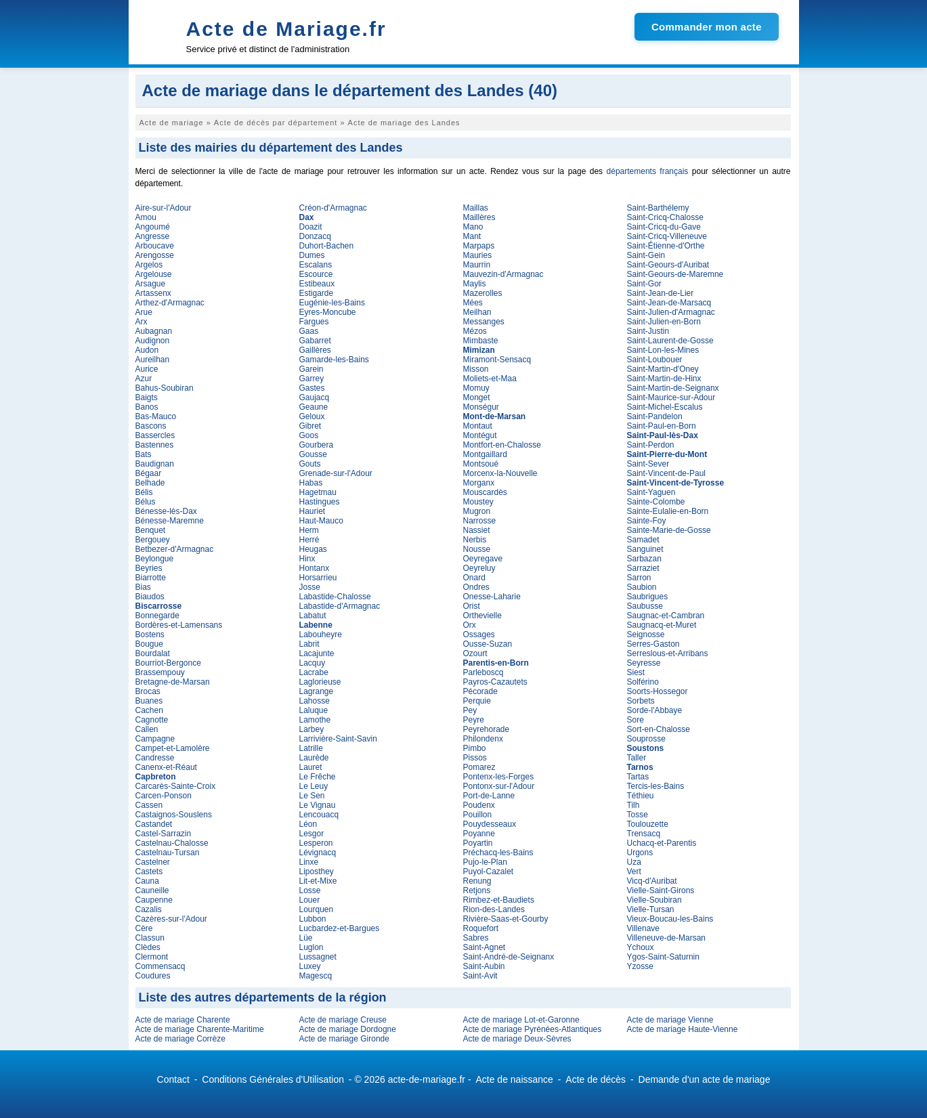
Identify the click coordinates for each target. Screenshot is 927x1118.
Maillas (475, 208)
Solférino (643, 682)
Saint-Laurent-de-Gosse (670, 340)
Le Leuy (313, 786)
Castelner (152, 862)
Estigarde (316, 293)
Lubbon (312, 919)
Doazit (310, 227)
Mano (473, 227)
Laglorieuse (320, 682)
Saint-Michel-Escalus (665, 407)
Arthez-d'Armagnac (169, 302)
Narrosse (479, 520)
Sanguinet (645, 549)
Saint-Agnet (484, 947)
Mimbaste (480, 340)
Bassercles (155, 435)
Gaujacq (314, 397)
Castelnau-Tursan (167, 852)
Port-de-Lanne (489, 795)
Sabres (476, 938)
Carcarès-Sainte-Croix (175, 786)
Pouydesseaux (490, 824)
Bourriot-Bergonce (168, 663)
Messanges (483, 321)
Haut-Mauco (321, 520)
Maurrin (477, 265)
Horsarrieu (318, 577)
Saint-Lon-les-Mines (663, 350)
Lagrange (316, 691)
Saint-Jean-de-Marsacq (669, 302)
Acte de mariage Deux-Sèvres (517, 1039)
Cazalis (148, 909)
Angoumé (152, 227)
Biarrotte (150, 577)
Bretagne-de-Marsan (172, 682)
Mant (472, 236)
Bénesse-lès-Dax (166, 511)
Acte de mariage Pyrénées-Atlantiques (532, 1029)
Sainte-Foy (646, 520)
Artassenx (153, 293)
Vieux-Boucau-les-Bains (670, 919)
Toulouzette (647, 824)
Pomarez (479, 767)
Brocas (147, 691)
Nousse (477, 549)
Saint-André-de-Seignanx (509, 957)
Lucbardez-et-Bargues (339, 928)
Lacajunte (317, 653)
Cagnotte (152, 720)
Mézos (475, 331)
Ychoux (640, 947)
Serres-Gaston (653, 644)
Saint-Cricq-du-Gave (664, 227)
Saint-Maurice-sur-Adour (671, 397)
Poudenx (479, 805)
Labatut (312, 615)
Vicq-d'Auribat (652, 881)
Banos (146, 407)
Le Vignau (317, 805)
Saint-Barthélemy (658, 208)
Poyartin (478, 843)
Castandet (154, 824)
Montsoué (481, 464)
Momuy (476, 388)
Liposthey (316, 871)
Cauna (147, 881)
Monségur (481, 407)
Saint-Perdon (650, 445)
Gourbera (316, 445)
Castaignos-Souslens (173, 814)
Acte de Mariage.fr (286, 29)
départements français (648, 171)
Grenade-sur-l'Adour (335, 473)
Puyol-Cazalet (488, 871)
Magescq (315, 976)
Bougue (149, 644)
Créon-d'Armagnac (333, 208)
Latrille (311, 748)
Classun (150, 938)
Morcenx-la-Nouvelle (500, 473)
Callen (146, 729)
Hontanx (314, 568)
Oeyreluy (479, 568)
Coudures (153, 976)
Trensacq (644, 833)
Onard (474, 577)
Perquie (477, 701)
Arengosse (154, 255)
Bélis (144, 492)
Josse (309, 587)
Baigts (146, 397)
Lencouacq (319, 814)
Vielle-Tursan (650, 909)
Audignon (152, 340)
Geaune (313, 407)
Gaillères (315, 350)
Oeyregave (483, 558)
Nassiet (476, 530)
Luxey (310, 966)
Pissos (475, 757)
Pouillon (477, 814)
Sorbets (641, 701)
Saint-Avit (480, 976)
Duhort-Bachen (326, 246)
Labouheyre (320, 634)
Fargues (314, 321)
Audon (147, 350)
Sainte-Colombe (656, 502)
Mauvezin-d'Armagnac (503, 274)
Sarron (639, 577)
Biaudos (150, 596)
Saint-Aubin (484, 966)
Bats (143, 454)
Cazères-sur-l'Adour (171, 919)
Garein (311, 369)
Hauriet (312, 511)
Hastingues (319, 502)
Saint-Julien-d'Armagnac (671, 312)
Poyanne (479, 833)
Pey (470, 710)
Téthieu (640, 795)
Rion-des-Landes (494, 909)
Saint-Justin (648, 331)
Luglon (311, 947)
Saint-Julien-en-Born (664, 321)
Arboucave (154, 246)
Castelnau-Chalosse (172, 843)
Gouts (310, 464)
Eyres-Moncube (327, 312)
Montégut (480, 435)
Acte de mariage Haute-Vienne (682, 1029)
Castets (149, 871)
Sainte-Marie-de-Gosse (669, 530)
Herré (309, 539)
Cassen (149, 805)
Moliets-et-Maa (490, 378)
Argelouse (153, 274)
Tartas (638, 776)
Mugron (477, 511)
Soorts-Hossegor (657, 691)
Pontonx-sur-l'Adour (499, 786)
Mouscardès (485, 492)
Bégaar (148, 473)
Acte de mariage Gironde (344, 1039)
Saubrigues (647, 596)
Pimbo (474, 748)
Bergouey (152, 539)
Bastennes (154, 445)
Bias (143, 587)
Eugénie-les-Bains (332, 302)
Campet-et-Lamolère (172, 748)
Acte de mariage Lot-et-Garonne (521, 1020)
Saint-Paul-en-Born (661, 426)
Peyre (473, 720)
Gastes (312, 388)
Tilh (633, 805)
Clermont (152, 957)
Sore (635, 720)
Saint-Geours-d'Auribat (668, 265)
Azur (143, 378)
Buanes (149, 701)
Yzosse (640, 966)
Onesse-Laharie (492, 596)
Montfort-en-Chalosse (502, 445)
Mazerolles (482, 293)
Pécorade (480, 691)
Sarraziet (643, 568)
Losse (310, 890)
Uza (634, 862)
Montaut (477, 426)
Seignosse (646, 634)
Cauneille (152, 890)
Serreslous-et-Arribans (667, 653)
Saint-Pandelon (655, 416)
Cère (144, 928)
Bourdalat (152, 653)
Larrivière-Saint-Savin (338, 739)
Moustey (478, 502)
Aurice (146, 369)
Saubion (642, 587)
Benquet (150, 530)
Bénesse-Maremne (169, 520)
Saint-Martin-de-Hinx (664, 378)
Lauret (310, 767)
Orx (469, 625)
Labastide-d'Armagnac (340, 606)
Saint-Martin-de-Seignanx (673, 388)
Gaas (309, 331)
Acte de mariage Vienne (670, 1020)
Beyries (149, 568)
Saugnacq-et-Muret (662, 625)
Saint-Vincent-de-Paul (666, 473)
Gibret (310, 426)
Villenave (643, 928)
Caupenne (154, 900)
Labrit (309, 644)
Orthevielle (482, 615)
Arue (143, 312)
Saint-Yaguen (651, 492)
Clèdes (147, 947)
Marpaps (479, 246)
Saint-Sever (648, 464)
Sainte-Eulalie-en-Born (668, 511)
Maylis (474, 283)
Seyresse (644, 663)
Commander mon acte (706, 27)
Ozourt (475, 653)
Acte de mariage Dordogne (347, 1029)
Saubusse (645, 606)
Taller (637, 757)
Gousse (313, 454)
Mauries (477, 255)
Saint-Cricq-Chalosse (665, 217)
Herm (309, 530)
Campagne (155, 739)
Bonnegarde (157, 615)
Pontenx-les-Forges (498, 776)
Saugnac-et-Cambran (666, 615)
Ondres (476, 587)
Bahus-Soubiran (164, 388)
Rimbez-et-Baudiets (498, 900)
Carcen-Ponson (163, 795)
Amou (145, 217)
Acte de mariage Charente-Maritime (199, 1029)
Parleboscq (483, 672)
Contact (173, 1079)
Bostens (150, 634)
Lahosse (314, 701)
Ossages (479, 634)
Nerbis (475, 539)
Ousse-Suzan (488, 644)
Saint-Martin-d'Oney (663, 369)
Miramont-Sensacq (497, 359)
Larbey (311, 729)
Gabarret (315, 340)
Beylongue (154, 558)
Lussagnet (318, 957)
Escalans (315, 265)
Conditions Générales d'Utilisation (273, 1079)
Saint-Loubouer (655, 359)
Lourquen (316, 909)
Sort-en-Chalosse (658, 729)
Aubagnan (154, 331)
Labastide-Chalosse (335, 596)
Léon (308, 824)
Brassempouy (160, 672)
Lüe (306, 938)
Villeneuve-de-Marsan (666, 938)
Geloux (312, 416)
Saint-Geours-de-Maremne (675, 274)
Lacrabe (313, 672)
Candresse (155, 757)
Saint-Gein (646, 255)
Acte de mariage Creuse (343, 1020)
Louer (309, 900)
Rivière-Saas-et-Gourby (505, 919)
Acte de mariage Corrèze (180, 1039)
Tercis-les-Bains (656, 786)
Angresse (152, 236)
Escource (316, 274)
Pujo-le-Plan (485, 862)
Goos (309, 435)
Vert (634, 871)
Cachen (149, 710)
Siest (636, 672)
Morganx (479, 483)
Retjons (477, 890)
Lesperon (316, 843)
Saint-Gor (644, 283)
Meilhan (477, 312)
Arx (141, 321)
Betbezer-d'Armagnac (174, 549)
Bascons (151, 426)
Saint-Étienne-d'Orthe (666, 246)
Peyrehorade (486, 729)
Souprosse (646, 739)
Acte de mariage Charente (182, 1020)
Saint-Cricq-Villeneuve (667, 236)
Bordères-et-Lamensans (179, 625)
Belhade (150, 483)
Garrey (311, 378)
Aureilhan (152, 359)
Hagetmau (318, 492)
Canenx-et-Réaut (166, 767)
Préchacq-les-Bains (498, 852)
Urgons (640, 852)
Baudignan (154, 464)
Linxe (309, 862)
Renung (477, 881)
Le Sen (312, 795)
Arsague (150, 283)
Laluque (313, 710)
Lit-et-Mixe (318, 881)
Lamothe (315, 720)
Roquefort (481, 928)
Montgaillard (485, 454)
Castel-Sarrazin (163, 833)
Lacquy (312, 663)
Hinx (307, 558)
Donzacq (315, 236)
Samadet (643, 539)
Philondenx (483, 739)
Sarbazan (644, 558)
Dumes (312, 255)
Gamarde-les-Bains (334, 359)
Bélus (145, 502)
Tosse (637, 814)
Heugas (313, 549)
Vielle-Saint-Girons (661, 890)
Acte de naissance (514, 1079)
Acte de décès (595, 1079)
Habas (311, 483)
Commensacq (160, 966)
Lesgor (311, 833)
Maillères (479, 217)
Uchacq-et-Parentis (662, 843)
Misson (476, 369)
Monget (476, 397)
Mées (473, 302)
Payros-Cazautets (495, 682)
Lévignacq (318, 852)
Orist (471, 606)
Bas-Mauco (156, 416)
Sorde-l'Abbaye (655, 710)
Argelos (149, 265)
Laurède (314, 757)
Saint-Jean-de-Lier (660, 293)
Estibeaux (317, 283)
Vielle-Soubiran (654, 900)
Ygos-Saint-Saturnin (663, 957)
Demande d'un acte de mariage (705, 1079)
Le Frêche (317, 776)
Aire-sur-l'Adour (163, 208)
